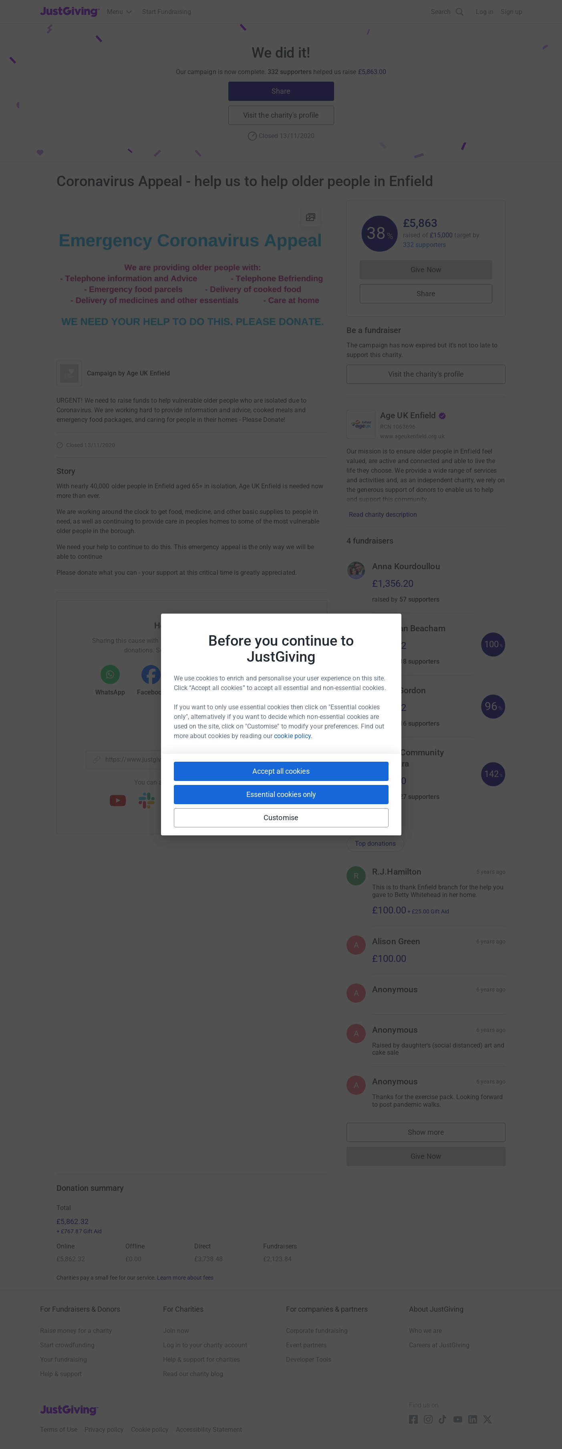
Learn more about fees (185, 1277)
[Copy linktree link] (206, 803)
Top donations (375, 843)
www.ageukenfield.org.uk (412, 436)
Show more (434, 1134)
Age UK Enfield (148, 373)
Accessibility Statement (209, 1429)
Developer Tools (308, 1359)
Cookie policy (150, 1429)
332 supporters (424, 245)
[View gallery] (311, 217)
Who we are (425, 1331)
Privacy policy (104, 1429)
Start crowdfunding (67, 1345)
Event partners (306, 1345)
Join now (176, 1331)
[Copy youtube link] (118, 801)
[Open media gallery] (191, 277)
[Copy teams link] (175, 801)
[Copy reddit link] (237, 801)
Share (281, 91)
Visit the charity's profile (281, 115)
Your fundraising (63, 1359)
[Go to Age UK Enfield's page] (360, 424)
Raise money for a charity (76, 1331)
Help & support (61, 1374)
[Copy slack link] (147, 801)
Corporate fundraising (317, 1331)
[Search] (447, 12)
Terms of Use (58, 1429)
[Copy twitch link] (266, 801)
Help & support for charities (201, 1359)
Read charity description (383, 514)
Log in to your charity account (205, 1345)
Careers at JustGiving (439, 1345)
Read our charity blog (193, 1374)
